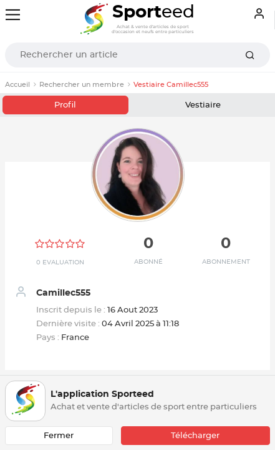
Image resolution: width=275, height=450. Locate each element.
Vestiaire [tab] (203, 105)
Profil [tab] (65, 105)
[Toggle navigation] (13, 14)
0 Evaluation (60, 262)
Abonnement (226, 262)
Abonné (148, 262)
